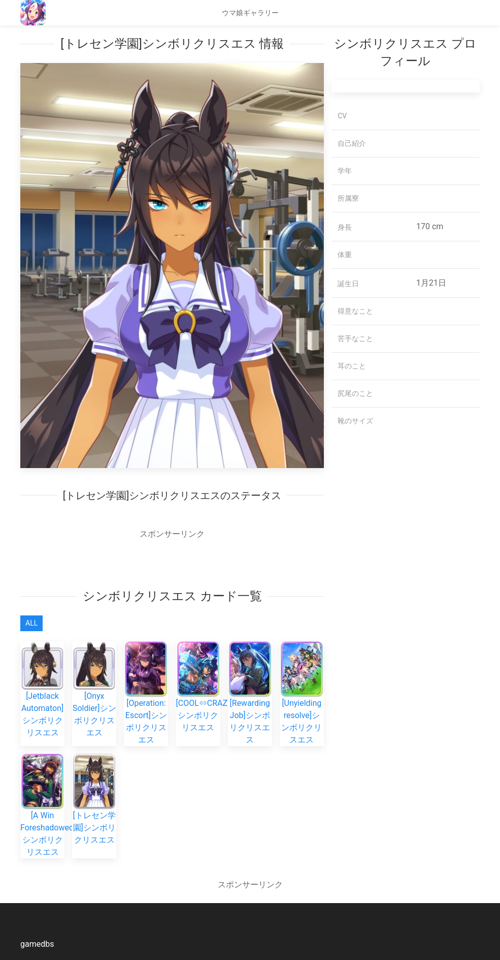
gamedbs (37, 944)
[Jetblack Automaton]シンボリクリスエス (42, 698)
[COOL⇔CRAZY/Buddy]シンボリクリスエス (218, 698)
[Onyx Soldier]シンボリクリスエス (94, 698)
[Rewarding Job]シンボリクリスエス (250, 704)
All (31, 623)
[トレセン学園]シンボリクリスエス (94, 810)
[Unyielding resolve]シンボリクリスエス (301, 704)
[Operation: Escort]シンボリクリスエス (146, 704)
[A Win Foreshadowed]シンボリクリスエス (48, 816)
